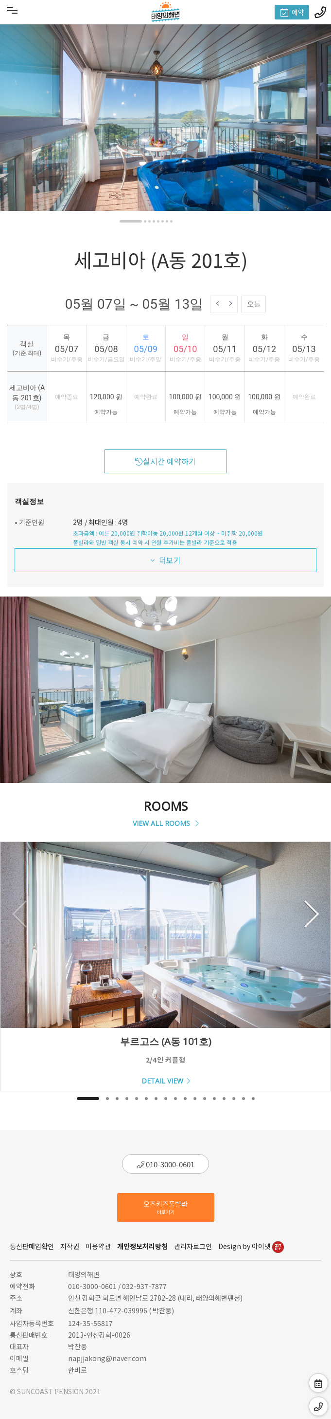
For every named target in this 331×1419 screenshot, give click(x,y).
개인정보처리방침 (142, 1246)
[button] (131, 221)
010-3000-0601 (165, 1164)
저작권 (69, 1246)
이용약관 (98, 1246)
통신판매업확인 (32, 1246)
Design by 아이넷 (251, 1246)
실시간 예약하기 (165, 461)
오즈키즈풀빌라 (166, 1207)
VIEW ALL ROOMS (166, 823)
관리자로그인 (193, 1246)
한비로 (77, 1370)
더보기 (166, 560)
